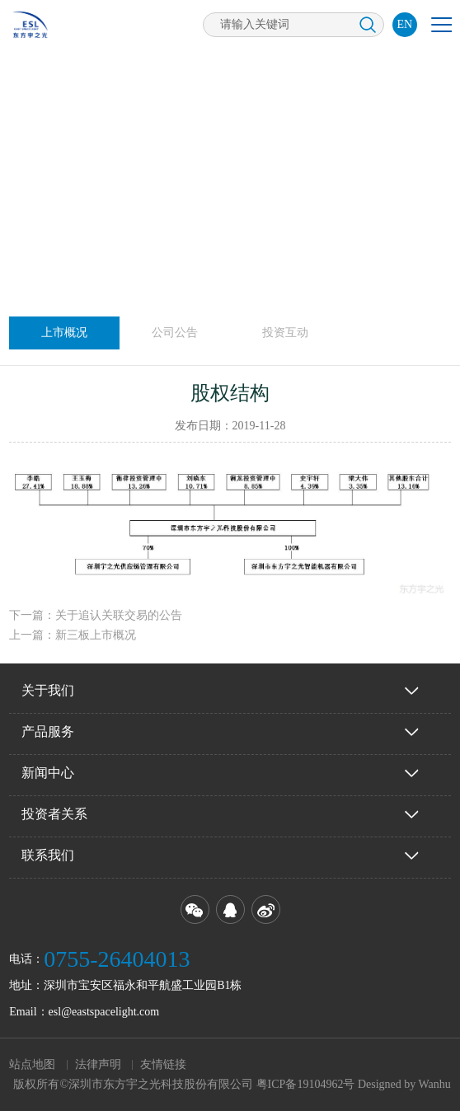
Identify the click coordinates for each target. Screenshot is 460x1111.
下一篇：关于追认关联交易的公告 (95, 615)
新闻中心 (47, 773)
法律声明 (98, 1064)
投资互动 (285, 332)
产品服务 (47, 731)
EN (405, 24)
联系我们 (47, 855)
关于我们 (47, 690)
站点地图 (32, 1064)
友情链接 (163, 1064)
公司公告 (175, 332)
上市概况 (64, 332)
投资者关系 (54, 814)
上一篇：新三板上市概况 (72, 635)
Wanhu (435, 1084)
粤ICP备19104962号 (305, 1084)
